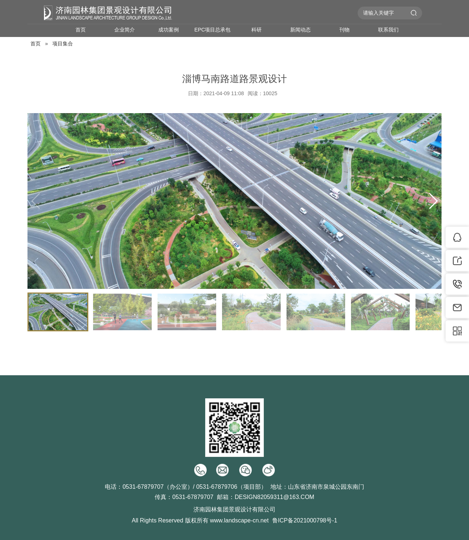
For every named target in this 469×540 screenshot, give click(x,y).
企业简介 (124, 30)
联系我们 (388, 30)
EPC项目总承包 (213, 30)
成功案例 (168, 30)
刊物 (344, 30)
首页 (80, 30)
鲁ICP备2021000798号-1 (304, 520)
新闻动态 (300, 30)
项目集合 (62, 43)
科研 (256, 30)
